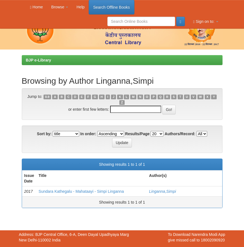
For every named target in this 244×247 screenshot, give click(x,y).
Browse (59, 7)
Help (80, 7)
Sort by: (44, 134)
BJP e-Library (38, 60)
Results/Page (137, 134)
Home (36, 7)
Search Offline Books (111, 7)
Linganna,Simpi (162, 191)
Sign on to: (205, 21)
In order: (88, 134)
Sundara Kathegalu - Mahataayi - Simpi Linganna (81, 191)
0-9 (47, 96)
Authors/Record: (180, 134)
